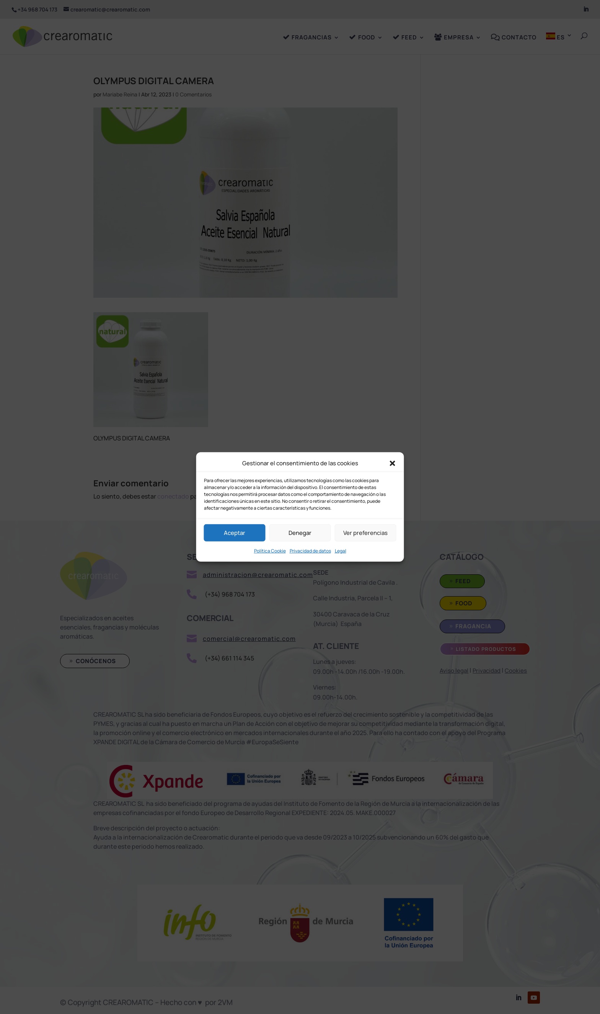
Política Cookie (270, 551)
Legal (340, 551)
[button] (392, 463)
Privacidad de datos (310, 551)
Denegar (300, 533)
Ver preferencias (365, 533)
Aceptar (234, 533)
